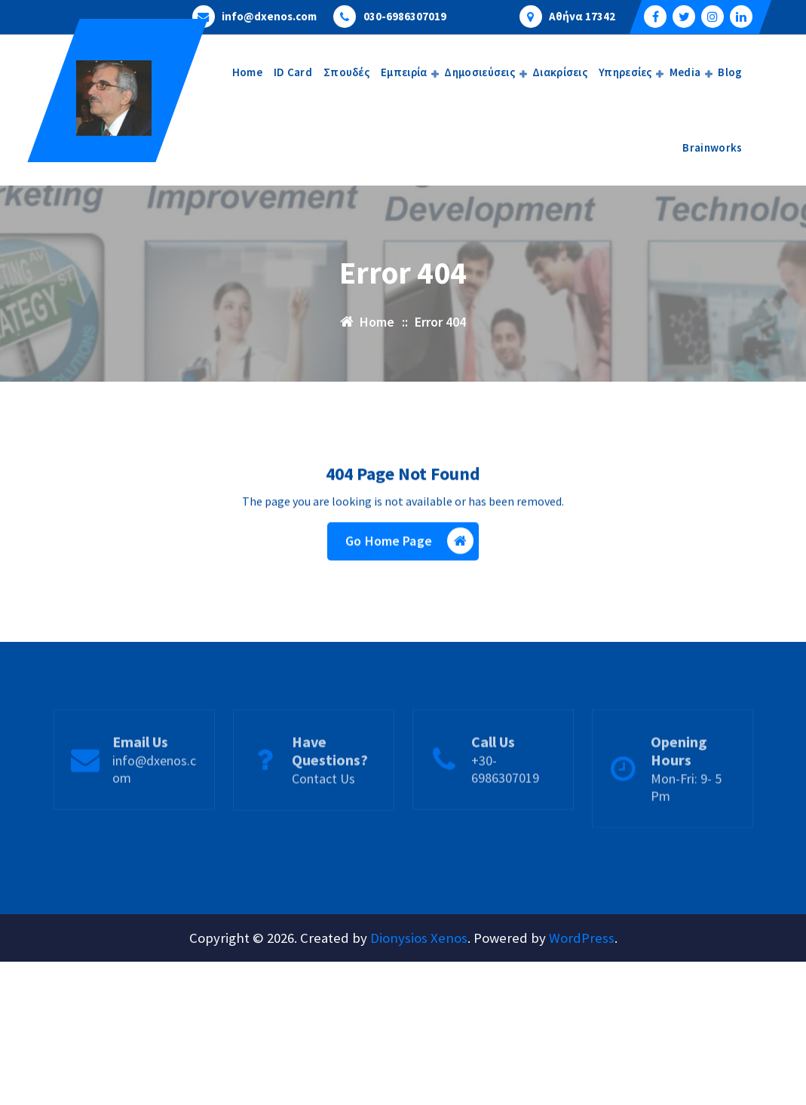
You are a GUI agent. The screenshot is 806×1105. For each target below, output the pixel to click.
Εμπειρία (404, 72)
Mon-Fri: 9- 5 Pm (686, 810)
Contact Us (323, 802)
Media (685, 72)
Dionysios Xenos (418, 938)
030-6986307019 (404, 16)
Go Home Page (409, 542)
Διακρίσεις (559, 72)
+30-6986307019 (505, 792)
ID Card (293, 72)
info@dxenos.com (269, 16)
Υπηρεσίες (625, 72)
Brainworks (712, 147)
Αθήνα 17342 (582, 16)
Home (247, 72)
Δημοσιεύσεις (479, 72)
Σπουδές (346, 72)
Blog (730, 72)
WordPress (581, 938)
